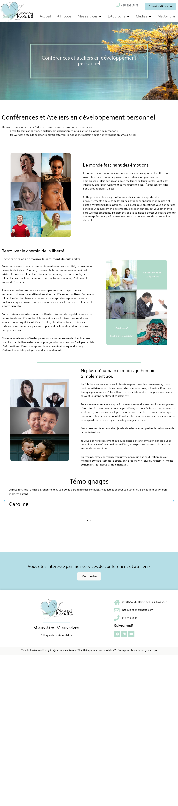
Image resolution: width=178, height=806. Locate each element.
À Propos (64, 16)
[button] (4, 500)
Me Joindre (166, 16)
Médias (143, 16)
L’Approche (119, 16)
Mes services (90, 16)
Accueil (45, 16)
